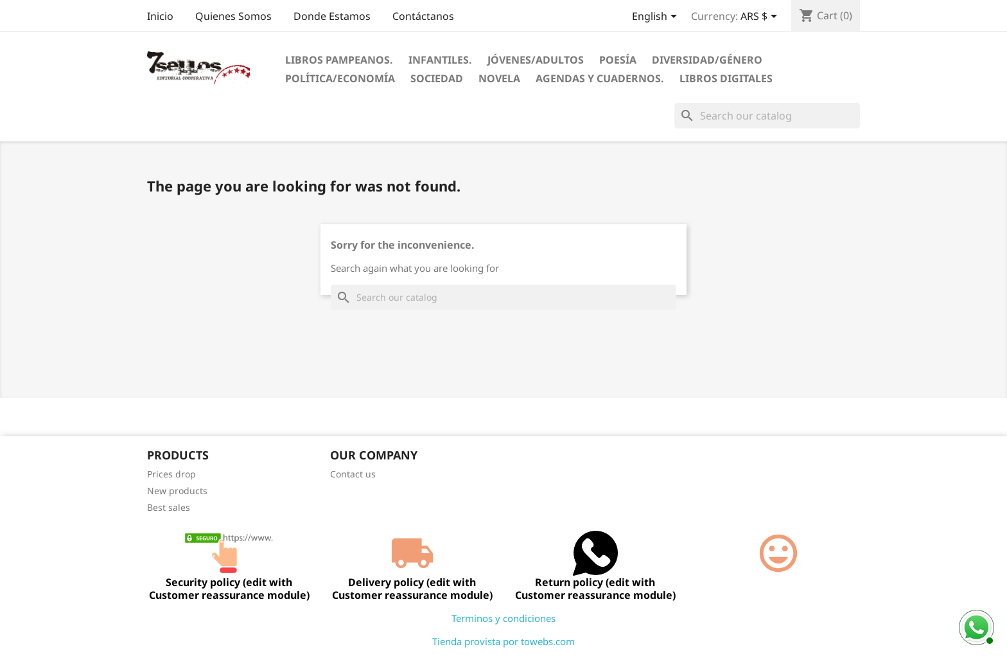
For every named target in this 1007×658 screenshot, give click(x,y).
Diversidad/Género (707, 60)
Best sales (168, 507)
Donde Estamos (332, 16)
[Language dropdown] (656, 17)
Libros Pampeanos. (339, 60)
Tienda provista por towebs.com (503, 641)
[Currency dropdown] (761, 17)
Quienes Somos (233, 16)
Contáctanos (423, 16)
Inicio (160, 16)
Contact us (353, 474)
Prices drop (171, 474)
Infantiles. (440, 60)
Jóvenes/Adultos (535, 60)
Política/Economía (340, 78)
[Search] (767, 116)
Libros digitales (726, 78)
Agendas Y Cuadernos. (600, 78)
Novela (499, 78)
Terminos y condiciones (503, 618)
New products (177, 491)
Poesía (617, 60)
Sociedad (436, 78)
